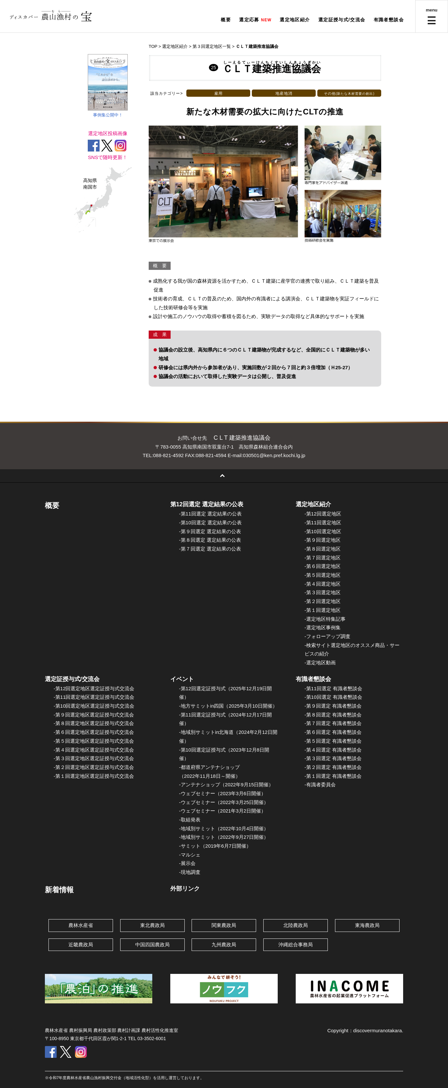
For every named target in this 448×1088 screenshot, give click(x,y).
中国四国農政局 (152, 944)
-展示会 (187, 863)
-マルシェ (189, 854)
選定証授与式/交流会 (341, 19)
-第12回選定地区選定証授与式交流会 (94, 688)
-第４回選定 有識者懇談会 (333, 750)
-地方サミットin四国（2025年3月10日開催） (228, 706)
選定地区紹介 (295, 19)
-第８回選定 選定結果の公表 (210, 540)
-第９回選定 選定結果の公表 (210, 531)
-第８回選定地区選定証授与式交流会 (94, 723)
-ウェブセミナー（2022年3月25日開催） (224, 802)
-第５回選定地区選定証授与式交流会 (94, 741)
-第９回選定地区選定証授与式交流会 (94, 714)
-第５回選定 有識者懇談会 (333, 741)
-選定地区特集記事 (325, 619)
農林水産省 (80, 925)
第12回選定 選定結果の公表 (206, 504)
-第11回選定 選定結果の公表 (210, 513)
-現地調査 (189, 872)
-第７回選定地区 (323, 557)
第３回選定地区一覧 (212, 46)
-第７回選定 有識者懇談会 (333, 723)
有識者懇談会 (389, 19)
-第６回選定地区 (323, 566)
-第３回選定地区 (323, 592)
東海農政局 (367, 925)
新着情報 (59, 890)
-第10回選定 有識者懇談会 (333, 697)
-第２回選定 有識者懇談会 (333, 767)
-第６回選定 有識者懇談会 (333, 732)
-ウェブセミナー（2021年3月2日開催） (222, 811)
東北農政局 (152, 925)
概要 (226, 19)
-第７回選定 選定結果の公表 (210, 549)
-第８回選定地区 (323, 549)
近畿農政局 (80, 944)
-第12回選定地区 (323, 513)
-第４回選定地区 (323, 584)
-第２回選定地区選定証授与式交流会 (94, 767)
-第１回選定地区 (323, 610)
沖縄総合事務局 (295, 944)
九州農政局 (224, 944)
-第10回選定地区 (323, 531)
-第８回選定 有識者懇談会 (333, 714)
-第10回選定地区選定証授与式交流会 (94, 706)
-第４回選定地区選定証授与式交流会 (94, 750)
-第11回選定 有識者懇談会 (333, 688)
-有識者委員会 (320, 784)
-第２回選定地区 (323, 601)
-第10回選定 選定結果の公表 (210, 522)
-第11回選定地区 (323, 522)
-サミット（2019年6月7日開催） (215, 846)
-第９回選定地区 (323, 540)
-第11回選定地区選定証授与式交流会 (94, 697)
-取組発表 (189, 819)
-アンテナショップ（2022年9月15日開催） (226, 784)
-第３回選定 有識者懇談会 (333, 758)
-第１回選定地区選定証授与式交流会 (94, 776)
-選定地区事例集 (323, 627)
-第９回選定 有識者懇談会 (333, 706)
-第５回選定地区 (323, 575)
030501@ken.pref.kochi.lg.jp (274, 455)
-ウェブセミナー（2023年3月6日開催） (222, 793)
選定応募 (249, 19)
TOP (153, 46)
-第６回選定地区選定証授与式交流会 (94, 732)
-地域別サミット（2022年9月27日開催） (224, 837)
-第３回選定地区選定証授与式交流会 (94, 758)
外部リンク (185, 888)
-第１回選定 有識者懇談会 (333, 776)
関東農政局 (224, 925)
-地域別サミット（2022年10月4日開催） (224, 828)
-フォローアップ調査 (327, 636)
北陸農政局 (295, 925)
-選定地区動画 (320, 662)
